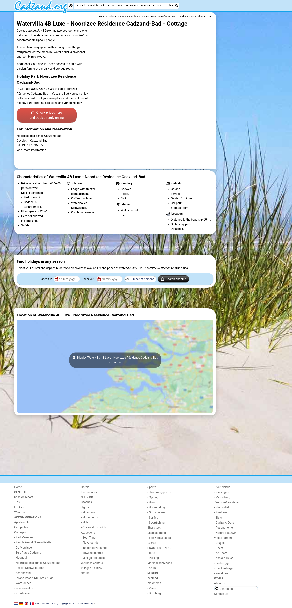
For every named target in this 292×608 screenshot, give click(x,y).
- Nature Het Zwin (225, 533)
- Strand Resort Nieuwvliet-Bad (34, 578)
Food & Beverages (159, 538)
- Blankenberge (223, 568)
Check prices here (47, 115)
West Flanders (223, 538)
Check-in (47, 279)
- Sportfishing (156, 522)
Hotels (85, 487)
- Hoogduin (21, 558)
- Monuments (89, 517)
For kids (19, 507)
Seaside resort (23, 497)
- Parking (153, 558)
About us (220, 583)
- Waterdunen (22, 583)
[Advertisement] (247, 105)
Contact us (221, 594)
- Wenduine (221, 573)
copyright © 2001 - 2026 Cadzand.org (77, 603)
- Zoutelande (222, 487)
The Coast (220, 553)
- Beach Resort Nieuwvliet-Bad (33, 542)
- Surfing (152, 517)
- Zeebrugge (222, 563)
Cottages (20, 532)
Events (134, 5)
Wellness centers (92, 563)
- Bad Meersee (23, 537)
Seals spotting (156, 533)
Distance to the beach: (185, 219)
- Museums (88, 512)
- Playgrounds (90, 543)
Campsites (21, 527)
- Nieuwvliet (221, 507)
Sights (85, 507)
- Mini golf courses (93, 558)
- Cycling (152, 497)
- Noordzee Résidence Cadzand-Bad (37, 563)
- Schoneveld (22, 573)
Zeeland (152, 578)
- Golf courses (156, 512)
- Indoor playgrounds (94, 548)
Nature (85, 573)
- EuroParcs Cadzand (27, 552)
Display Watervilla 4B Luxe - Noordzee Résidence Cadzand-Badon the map (115, 360)
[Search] (176, 6)
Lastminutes (89, 492)
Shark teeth (154, 527)
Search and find (173, 279)
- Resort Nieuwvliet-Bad (29, 568)
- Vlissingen (221, 492)
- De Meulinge (23, 547)
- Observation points (94, 527)
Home (18, 487)
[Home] (70, 6)
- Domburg (154, 593)
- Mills (85, 522)
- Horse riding (156, 507)
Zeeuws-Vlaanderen (227, 502)
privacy (55, 603)
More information (35, 150)
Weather (168, 5)
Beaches (86, 502)
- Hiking (152, 502)
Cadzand (80, 5)
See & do (123, 5)
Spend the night (96, 5)
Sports (151, 487)
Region (157, 5)
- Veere (151, 588)
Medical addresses (159, 563)
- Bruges (219, 543)
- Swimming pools (159, 492)
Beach (111, 5)
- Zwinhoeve (22, 593)
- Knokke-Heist (223, 558)
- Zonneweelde (23, 588)
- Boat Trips (88, 537)
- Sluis (218, 517)
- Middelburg (222, 497)
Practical (145, 5)
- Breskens (221, 512)
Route (151, 553)
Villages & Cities (91, 568)
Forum (151, 568)
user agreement (42, 603)
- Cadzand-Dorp (224, 522)
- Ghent (218, 548)
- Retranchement (224, 527)
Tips (17, 502)
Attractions (88, 532)
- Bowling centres (92, 553)
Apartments (22, 522)
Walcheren (154, 583)
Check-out (88, 279)
